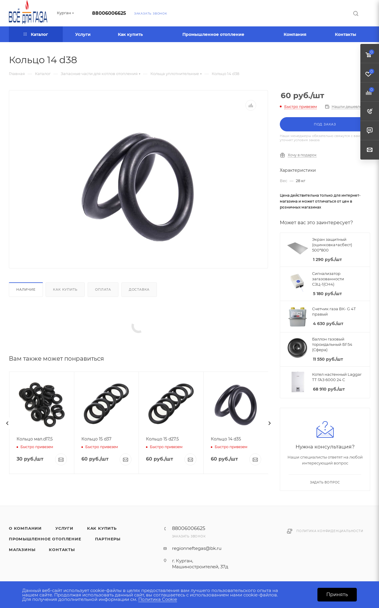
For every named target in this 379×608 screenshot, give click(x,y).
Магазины (22, 549)
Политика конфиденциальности (329, 531)
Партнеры (108, 539)
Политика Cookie (157, 599)
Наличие (26, 289)
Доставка (139, 289)
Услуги (64, 528)
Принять (337, 594)
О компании (25, 528)
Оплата (103, 289)
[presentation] (7, 423)
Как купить (65, 289)
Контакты (62, 549)
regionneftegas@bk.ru (196, 548)
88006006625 (109, 13)
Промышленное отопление (45, 539)
